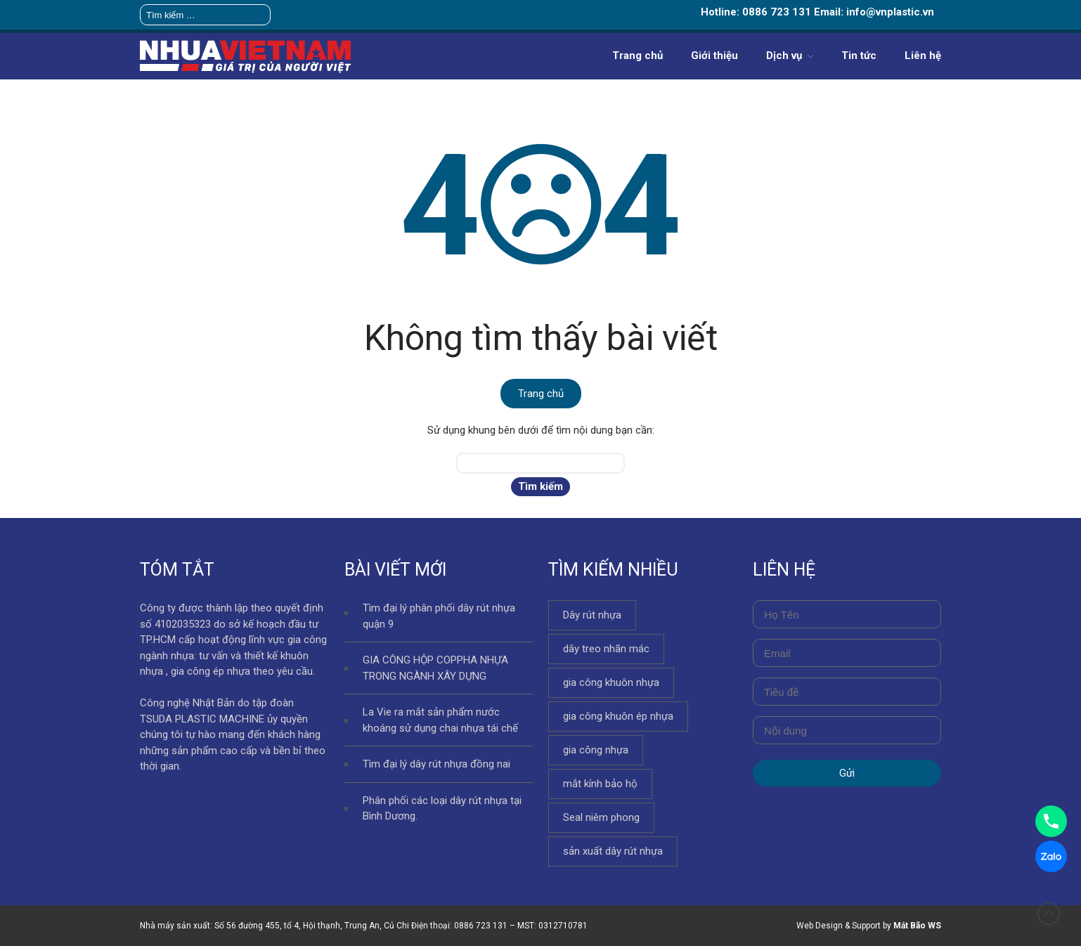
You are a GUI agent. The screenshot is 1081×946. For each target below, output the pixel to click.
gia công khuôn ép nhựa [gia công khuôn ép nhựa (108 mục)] (618, 716)
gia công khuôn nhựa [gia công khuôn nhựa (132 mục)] (611, 682)
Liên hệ (923, 55)
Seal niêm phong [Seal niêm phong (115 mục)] (601, 817)
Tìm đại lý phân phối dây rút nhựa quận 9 (439, 616)
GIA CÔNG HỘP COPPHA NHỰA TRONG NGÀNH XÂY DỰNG (435, 668)
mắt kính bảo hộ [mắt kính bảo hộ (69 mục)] (600, 783)
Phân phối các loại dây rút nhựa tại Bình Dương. (442, 808)
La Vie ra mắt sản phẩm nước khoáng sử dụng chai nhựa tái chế (440, 720)
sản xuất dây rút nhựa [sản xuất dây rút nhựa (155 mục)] (613, 851)
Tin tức (858, 55)
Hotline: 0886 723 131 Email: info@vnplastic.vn (817, 12)
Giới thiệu (714, 55)
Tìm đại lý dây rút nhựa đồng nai (436, 764)
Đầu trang (1048, 913)
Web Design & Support (838, 926)
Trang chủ (637, 55)
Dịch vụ (784, 55)
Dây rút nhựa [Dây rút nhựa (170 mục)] (592, 615)
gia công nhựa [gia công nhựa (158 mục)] (595, 750)
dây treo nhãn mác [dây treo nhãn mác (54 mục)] (606, 648)
